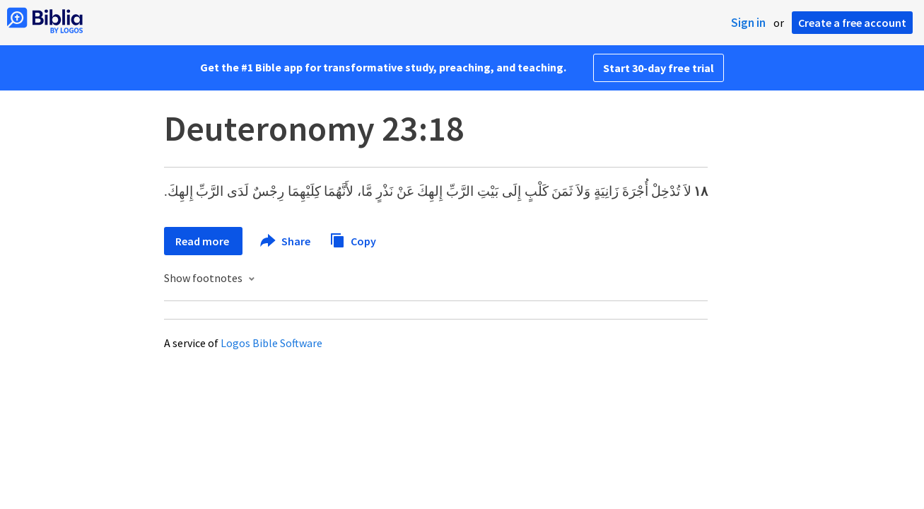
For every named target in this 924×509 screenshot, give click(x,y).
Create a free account (852, 23)
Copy (352, 239)
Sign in (748, 22)
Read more (203, 241)
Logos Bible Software (271, 343)
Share (285, 241)
